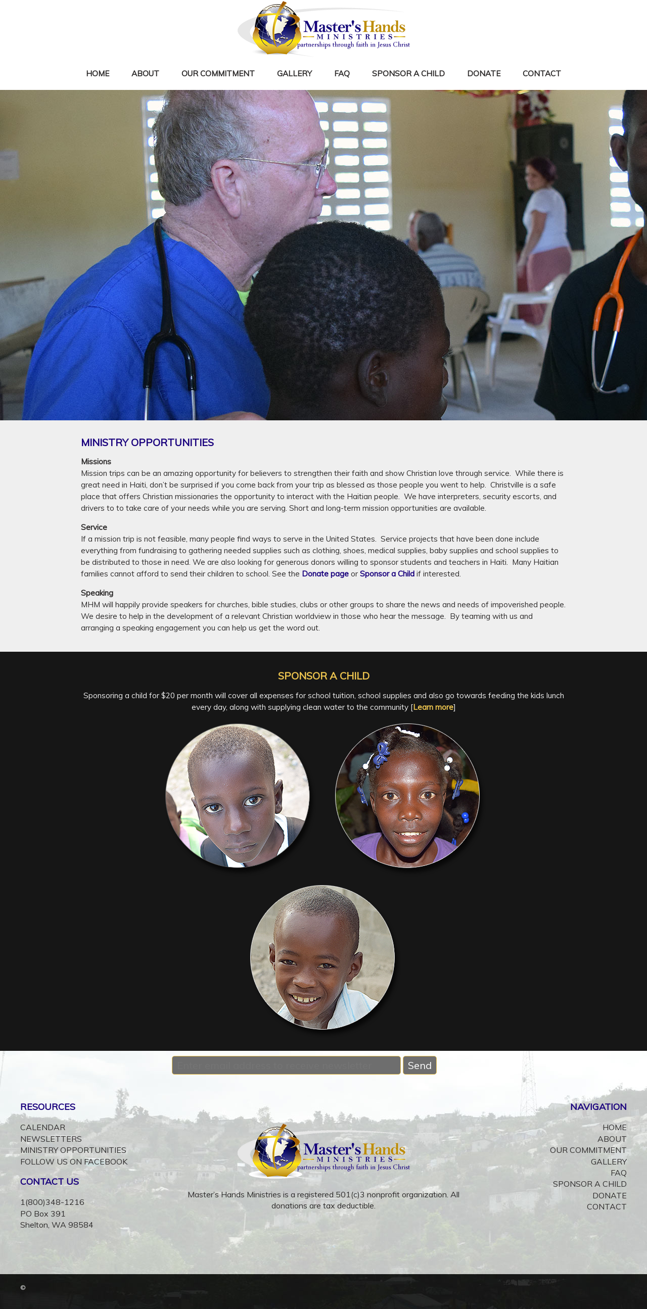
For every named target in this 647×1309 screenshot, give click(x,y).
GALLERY (294, 73)
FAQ (342, 73)
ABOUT (145, 73)
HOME (97, 73)
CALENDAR (42, 1127)
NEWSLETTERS (51, 1139)
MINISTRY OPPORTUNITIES (73, 1150)
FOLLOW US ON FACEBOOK (73, 1161)
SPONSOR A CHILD (408, 73)
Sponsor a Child (387, 573)
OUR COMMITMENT (218, 73)
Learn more (433, 707)
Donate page (325, 573)
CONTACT (542, 73)
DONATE (483, 73)
